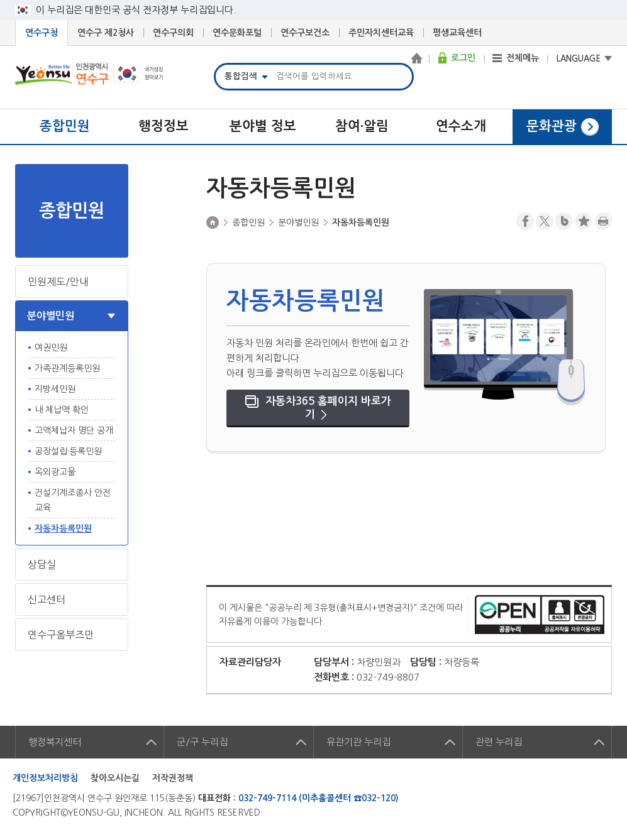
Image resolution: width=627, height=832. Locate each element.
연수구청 (41, 32)
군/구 (202, 742)
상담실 (42, 564)
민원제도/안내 (58, 281)
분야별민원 (50, 315)
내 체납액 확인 (62, 409)
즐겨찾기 (583, 221)
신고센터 (46, 599)
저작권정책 (172, 778)
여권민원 (51, 347)
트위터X (544, 221)
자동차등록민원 (63, 528)
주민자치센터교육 (381, 32)
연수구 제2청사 (105, 32)
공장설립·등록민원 (68, 451)
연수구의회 (173, 32)
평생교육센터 (457, 32)
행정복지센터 (54, 742)
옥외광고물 (55, 472)
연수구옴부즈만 (61, 635)
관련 (498, 742)
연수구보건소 (305, 32)
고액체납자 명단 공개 (74, 430)
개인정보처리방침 (45, 778)
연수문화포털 (237, 32)
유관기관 (358, 742)
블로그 (564, 221)
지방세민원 (55, 389)
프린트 (603, 221)
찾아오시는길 (115, 778)
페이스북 (525, 221)
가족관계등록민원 (67, 368)
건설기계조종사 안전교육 (73, 500)
